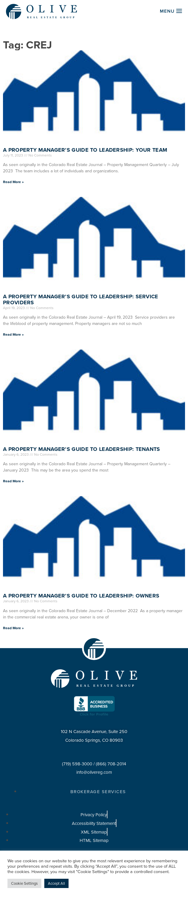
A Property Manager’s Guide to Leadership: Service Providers (80, 299)
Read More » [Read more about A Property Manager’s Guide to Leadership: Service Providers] (13, 334)
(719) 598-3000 (77, 764)
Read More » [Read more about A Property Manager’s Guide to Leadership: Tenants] (13, 481)
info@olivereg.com (94, 772)
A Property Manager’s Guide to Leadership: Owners (81, 596)
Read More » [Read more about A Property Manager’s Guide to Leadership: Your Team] (13, 182)
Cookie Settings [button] (24, 883)
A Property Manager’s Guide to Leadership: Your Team (85, 150)
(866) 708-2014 (111, 764)
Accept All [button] (56, 883)
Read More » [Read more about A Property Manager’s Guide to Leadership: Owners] (13, 628)
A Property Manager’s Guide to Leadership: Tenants (81, 449)
